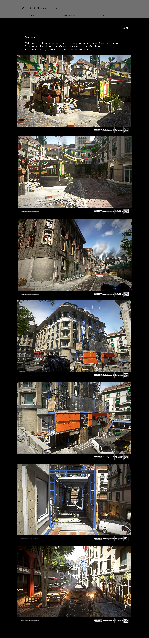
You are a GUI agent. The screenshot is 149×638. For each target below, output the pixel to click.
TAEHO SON (39, 8)
